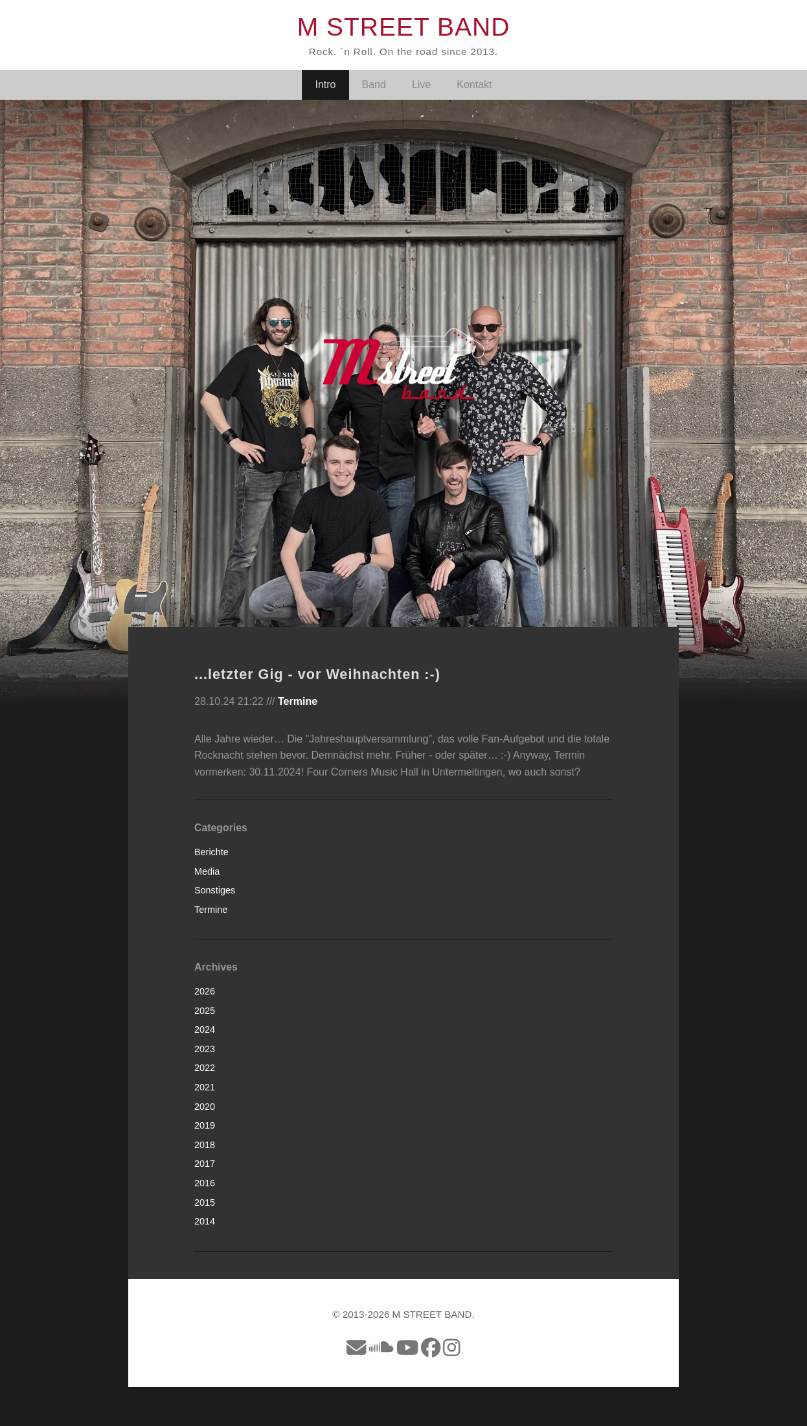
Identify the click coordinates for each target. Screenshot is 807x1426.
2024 (204, 1029)
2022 (204, 1068)
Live (421, 84)
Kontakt (474, 84)
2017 (204, 1163)
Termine (297, 701)
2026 (204, 991)
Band (374, 84)
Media (207, 871)
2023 (204, 1049)
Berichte (211, 852)
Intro (325, 84)
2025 (204, 1011)
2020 (204, 1106)
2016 (204, 1183)
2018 (204, 1145)
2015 (204, 1202)
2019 (204, 1125)
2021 (204, 1087)
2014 (204, 1221)
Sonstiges (214, 890)
